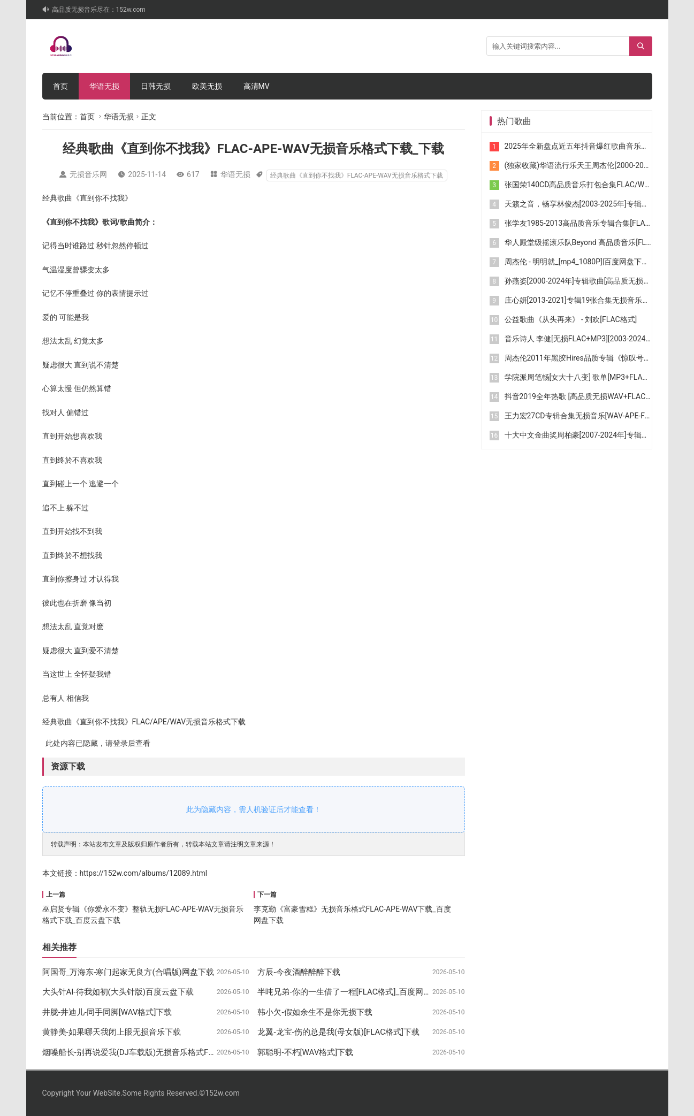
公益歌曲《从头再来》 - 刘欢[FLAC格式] (571, 319)
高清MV (256, 86)
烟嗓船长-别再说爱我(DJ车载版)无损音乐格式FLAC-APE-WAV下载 (159, 1052)
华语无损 (104, 86)
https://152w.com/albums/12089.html (144, 873)
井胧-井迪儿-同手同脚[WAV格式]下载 (107, 1012)
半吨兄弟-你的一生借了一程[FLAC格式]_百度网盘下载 (352, 992)
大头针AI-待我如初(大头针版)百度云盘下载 (118, 992)
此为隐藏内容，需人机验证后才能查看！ (253, 809)
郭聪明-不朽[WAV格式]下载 (305, 1052)
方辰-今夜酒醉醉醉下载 (298, 972)
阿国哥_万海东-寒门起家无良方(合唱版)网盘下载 (128, 972)
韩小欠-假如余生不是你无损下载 (314, 1012)
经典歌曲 (57, 198)
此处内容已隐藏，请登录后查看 (96, 743)
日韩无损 (156, 86)
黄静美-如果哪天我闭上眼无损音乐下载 (111, 1032)
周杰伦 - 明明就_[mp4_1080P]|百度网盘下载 (577, 261)
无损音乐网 (88, 174)
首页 (60, 86)
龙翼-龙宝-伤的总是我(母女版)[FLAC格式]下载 (338, 1032)
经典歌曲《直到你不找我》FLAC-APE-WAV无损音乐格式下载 (356, 175)
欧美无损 (207, 86)
